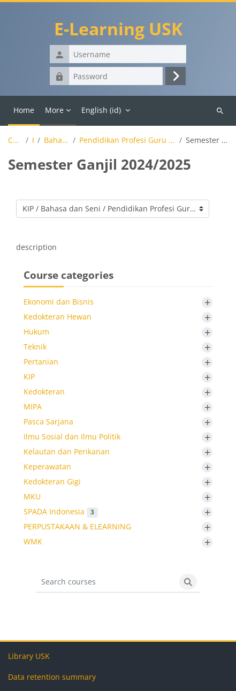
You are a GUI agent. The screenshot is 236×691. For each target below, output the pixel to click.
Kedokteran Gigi (52, 481)
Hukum (36, 331)
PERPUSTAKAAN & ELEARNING (77, 526)
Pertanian (41, 361)
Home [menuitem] (23, 110)
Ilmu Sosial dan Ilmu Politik (72, 436)
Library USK (29, 656)
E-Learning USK (118, 28)
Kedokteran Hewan (58, 317)
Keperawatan (47, 466)
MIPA (33, 406)
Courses (15, 140)
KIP (33, 140)
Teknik (35, 346)
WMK (33, 541)
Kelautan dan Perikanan (67, 451)
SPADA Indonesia (61, 511)
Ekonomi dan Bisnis (59, 302)
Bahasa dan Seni (56, 140)
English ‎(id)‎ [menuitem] (101, 110)
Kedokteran (44, 391)
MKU (32, 496)
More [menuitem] (54, 110)
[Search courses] (105, 582)
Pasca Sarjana (48, 421)
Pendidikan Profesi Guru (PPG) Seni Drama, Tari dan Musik (127, 140)
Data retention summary (52, 677)
